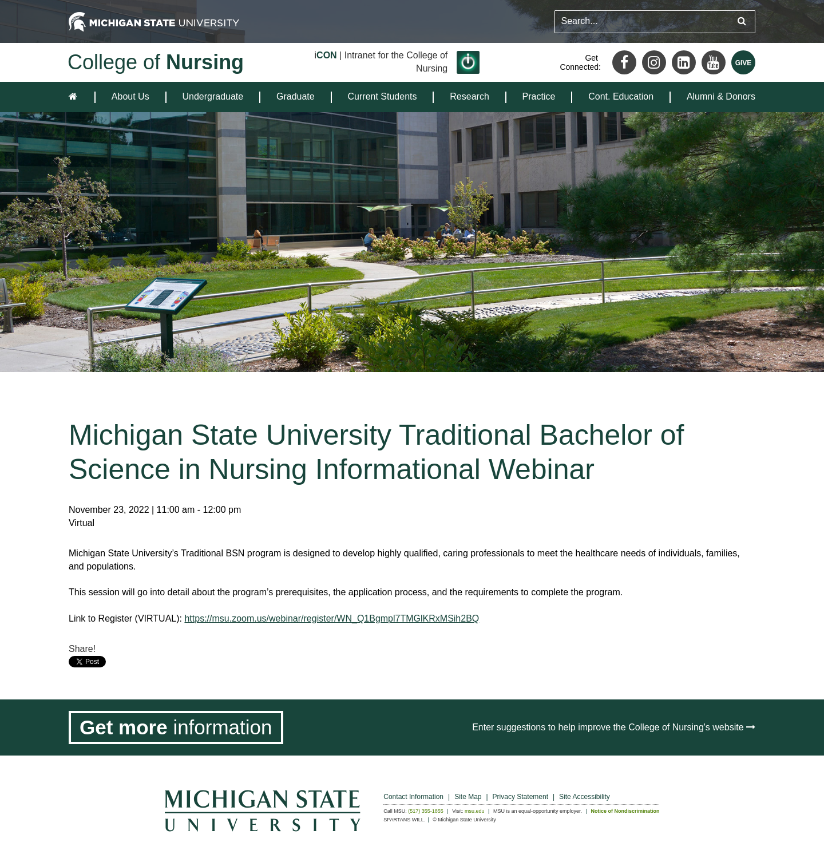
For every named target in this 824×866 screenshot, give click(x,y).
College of (156, 62)
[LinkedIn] (684, 62)
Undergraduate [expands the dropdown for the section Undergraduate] (212, 96)
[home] (75, 97)
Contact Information (413, 797)
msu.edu (475, 811)
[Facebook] (624, 62)
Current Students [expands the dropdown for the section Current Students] (382, 96)
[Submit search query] (742, 21)
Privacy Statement (520, 797)
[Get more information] (176, 727)
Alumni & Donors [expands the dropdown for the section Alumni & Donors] (721, 96)
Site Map (467, 797)
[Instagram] (654, 62)
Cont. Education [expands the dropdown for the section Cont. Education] (620, 96)
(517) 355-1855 (425, 811)
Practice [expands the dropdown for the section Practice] (539, 96)
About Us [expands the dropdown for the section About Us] (130, 96)
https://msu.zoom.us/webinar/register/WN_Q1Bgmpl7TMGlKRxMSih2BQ (331, 618)
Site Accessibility (584, 797)
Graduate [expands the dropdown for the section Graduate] (295, 96)
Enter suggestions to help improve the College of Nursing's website (613, 727)
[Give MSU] (743, 62)
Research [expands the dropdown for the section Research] (469, 96)
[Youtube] (714, 62)
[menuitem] (130, 97)
